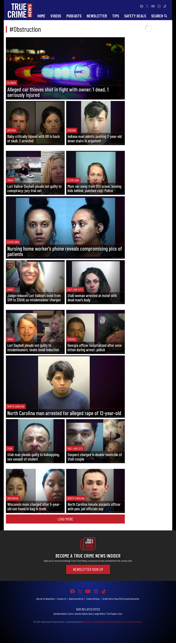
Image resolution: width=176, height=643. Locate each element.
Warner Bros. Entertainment (93, 621)
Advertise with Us (76, 598)
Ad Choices (137, 621)
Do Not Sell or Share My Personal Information (121, 598)
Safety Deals (135, 15)
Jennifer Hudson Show (83, 613)
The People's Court (114, 613)
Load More (65, 518)
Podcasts (74, 15)
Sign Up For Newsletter (45, 598)
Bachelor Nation (60, 613)
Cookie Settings (93, 598)
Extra (70, 613)
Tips (115, 15)
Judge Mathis (99, 613)
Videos (55, 15)
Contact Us (61, 598)
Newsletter (97, 15)
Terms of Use (125, 621)
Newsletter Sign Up (88, 569)
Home (41, 15)
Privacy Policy (112, 621)
